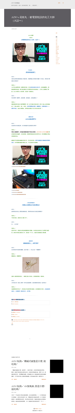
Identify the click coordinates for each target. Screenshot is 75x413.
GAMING (57, 59)
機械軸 (35, 319)
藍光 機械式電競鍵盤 (18, 166)
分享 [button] (12, 323)
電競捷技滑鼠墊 (17, 192)
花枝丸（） (15, 314)
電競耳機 (57, 46)
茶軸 (56, 43)
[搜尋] (59, 3)
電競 (56, 44)
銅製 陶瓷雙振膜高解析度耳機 (19, 194)
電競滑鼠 (15, 190)
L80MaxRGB (58, 63)
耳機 (14, 319)
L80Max (57, 62)
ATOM (41, 319)
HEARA (57, 60)
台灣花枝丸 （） (16, 312)
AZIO (13, 301)
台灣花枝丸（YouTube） (16, 316)
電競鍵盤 (57, 49)
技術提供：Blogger (37, 408)
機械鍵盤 (57, 53)
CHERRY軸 (57, 57)
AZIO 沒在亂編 (15, 3)
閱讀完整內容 (44, 379)
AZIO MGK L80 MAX (41, 132)
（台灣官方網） (16, 301)
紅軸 (56, 41)
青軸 (56, 40)
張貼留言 (15, 379)
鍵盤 (47, 132)
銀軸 (56, 50)
